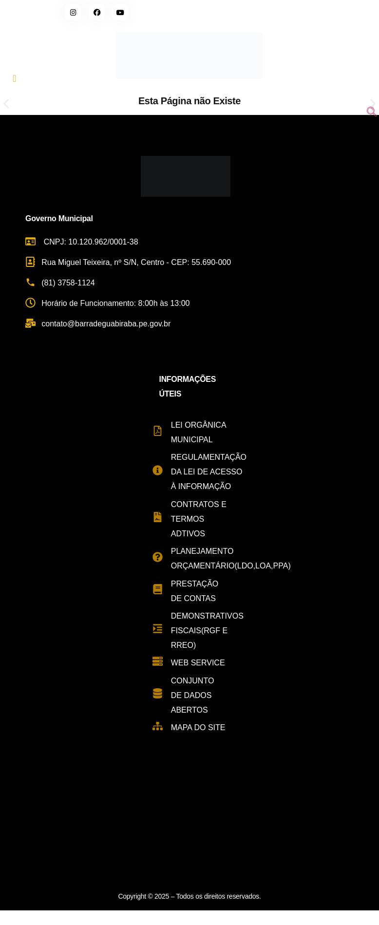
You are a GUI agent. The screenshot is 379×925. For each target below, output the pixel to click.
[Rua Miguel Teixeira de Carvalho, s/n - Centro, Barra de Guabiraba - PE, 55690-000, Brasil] (189, 821)
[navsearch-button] (372, 113)
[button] (6, 104)
